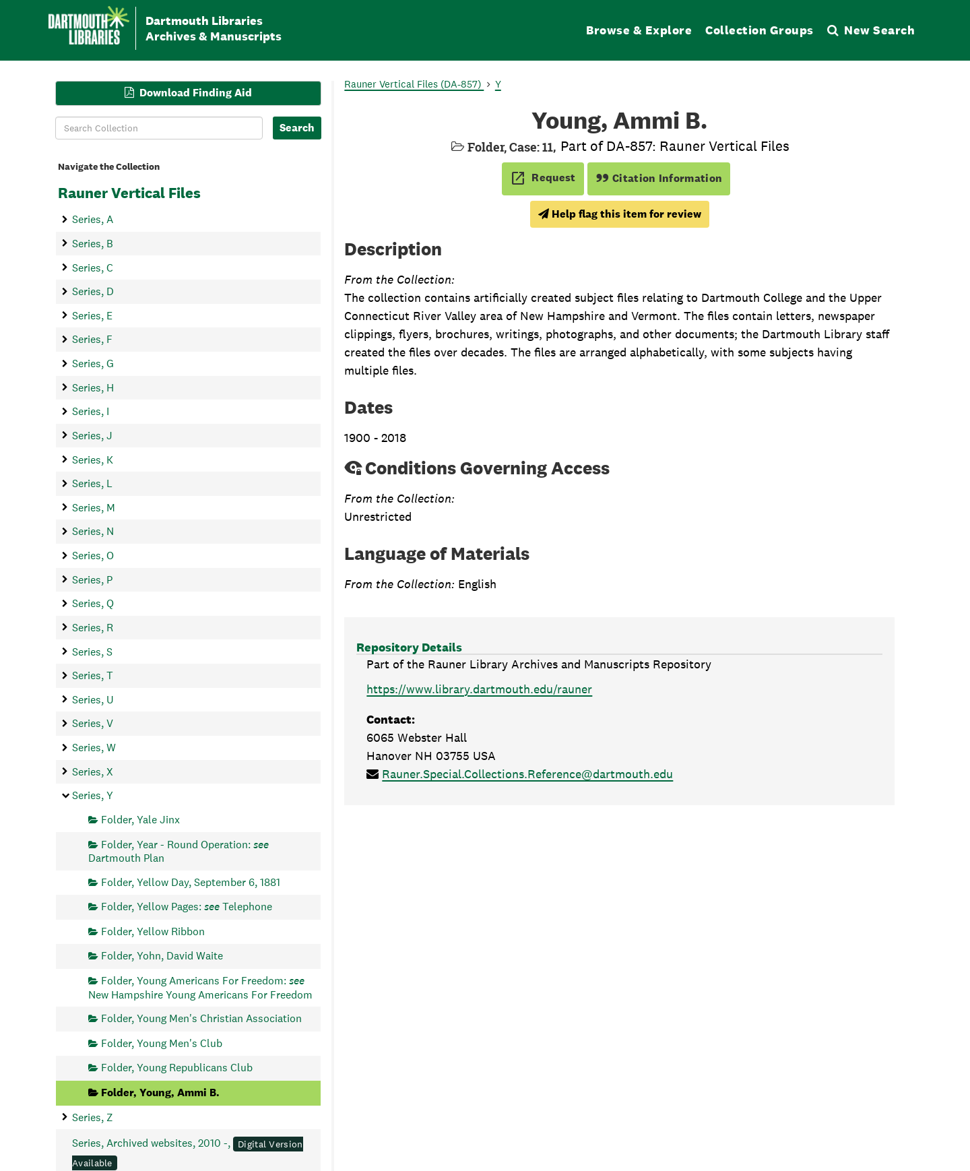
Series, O (93, 555)
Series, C (92, 267)
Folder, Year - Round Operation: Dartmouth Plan (178, 850)
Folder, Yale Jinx (140, 819)
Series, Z (92, 1117)
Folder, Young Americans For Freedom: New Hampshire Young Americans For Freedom (200, 987)
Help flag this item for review (619, 214)
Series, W (94, 747)
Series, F (92, 339)
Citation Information (659, 178)
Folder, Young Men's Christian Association (201, 1018)
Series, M (93, 507)
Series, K (92, 459)
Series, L (92, 483)
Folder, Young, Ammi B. (160, 1092)
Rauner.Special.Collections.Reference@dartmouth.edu (527, 774)
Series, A (92, 219)
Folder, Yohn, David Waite (162, 956)
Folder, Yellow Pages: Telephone (186, 906)
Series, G (93, 363)
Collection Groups (759, 30)
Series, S (92, 651)
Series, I (90, 411)
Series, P (92, 579)
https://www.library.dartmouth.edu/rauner (479, 689)
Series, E (92, 315)
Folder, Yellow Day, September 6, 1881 (190, 882)
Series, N (93, 531)
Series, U (93, 699)
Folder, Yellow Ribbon (153, 931)
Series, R (92, 627)
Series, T (92, 675)
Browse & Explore (639, 30)
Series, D (93, 291)
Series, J (92, 435)
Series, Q (93, 603)
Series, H (93, 387)
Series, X (92, 771)
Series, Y (92, 795)
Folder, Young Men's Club (161, 1043)
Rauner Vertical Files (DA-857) (414, 83)
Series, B (92, 243)
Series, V (92, 723)
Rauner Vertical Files (129, 192)
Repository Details (409, 647)
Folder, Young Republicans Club (177, 1068)
